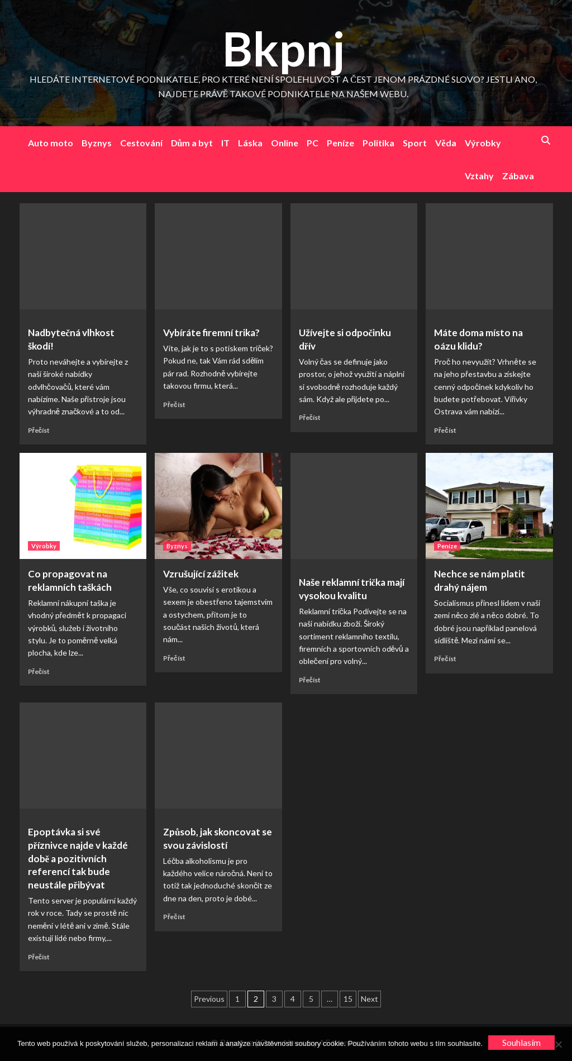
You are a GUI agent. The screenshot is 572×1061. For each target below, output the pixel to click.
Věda (445, 142)
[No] (558, 1044)
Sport (415, 142)
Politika (378, 142)
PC (312, 142)
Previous (209, 998)
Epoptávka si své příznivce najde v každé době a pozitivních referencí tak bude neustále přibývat (78, 858)
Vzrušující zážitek (201, 574)
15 (348, 998)
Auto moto (50, 142)
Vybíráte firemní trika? (211, 332)
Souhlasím (521, 1042)
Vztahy (479, 175)
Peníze (340, 142)
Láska (250, 142)
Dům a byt (192, 142)
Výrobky (483, 142)
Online (284, 142)
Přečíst (39, 430)
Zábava (518, 175)
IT (225, 142)
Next (369, 998)
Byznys (97, 142)
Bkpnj (283, 48)
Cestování (141, 142)
